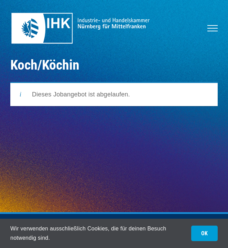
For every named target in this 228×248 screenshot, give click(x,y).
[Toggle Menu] (212, 28)
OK (204, 233)
